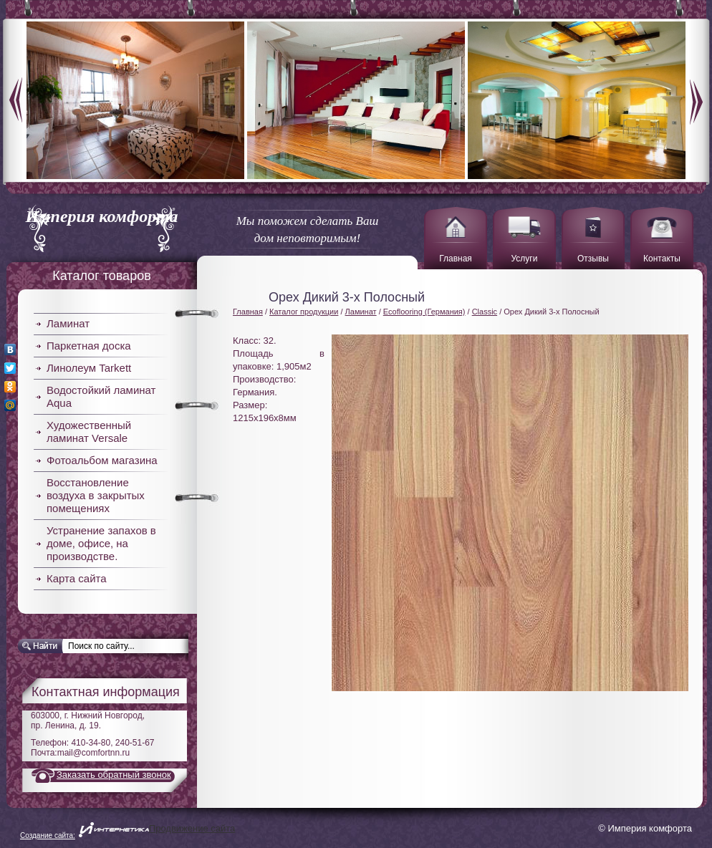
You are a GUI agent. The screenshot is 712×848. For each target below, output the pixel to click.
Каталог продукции (303, 311)
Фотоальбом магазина (102, 460)
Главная (248, 311)
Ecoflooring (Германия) (424, 311)
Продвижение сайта (192, 828)
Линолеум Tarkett (89, 368)
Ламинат (68, 323)
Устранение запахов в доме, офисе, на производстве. (101, 543)
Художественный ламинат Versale (89, 431)
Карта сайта (77, 578)
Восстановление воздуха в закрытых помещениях (96, 495)
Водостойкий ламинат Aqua (101, 396)
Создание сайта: (47, 835)
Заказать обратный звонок (114, 774)
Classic (484, 311)
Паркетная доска (89, 345)
